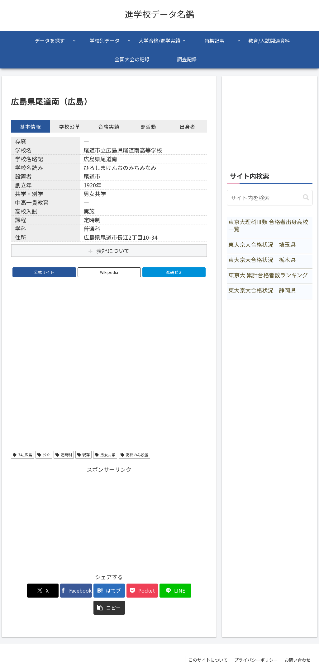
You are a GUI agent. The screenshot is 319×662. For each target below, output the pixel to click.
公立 (43, 454)
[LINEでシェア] (158, 591)
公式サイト (44, 272)
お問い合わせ (297, 643)
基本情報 (30, 126)
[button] (191, 591)
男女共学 (105, 454)
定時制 (63, 454)
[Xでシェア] (26, 591)
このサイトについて (208, 643)
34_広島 (22, 454)
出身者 (188, 126)
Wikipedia (109, 272)
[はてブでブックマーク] (92, 591)
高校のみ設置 (134, 454)
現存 (83, 454)
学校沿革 (69, 126)
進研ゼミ (174, 272)
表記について (113, 250)
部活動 (148, 126)
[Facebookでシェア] (59, 591)
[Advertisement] (109, 518)
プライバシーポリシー (256, 643)
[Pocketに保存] (125, 591)
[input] (269, 197)
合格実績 (109, 126)
